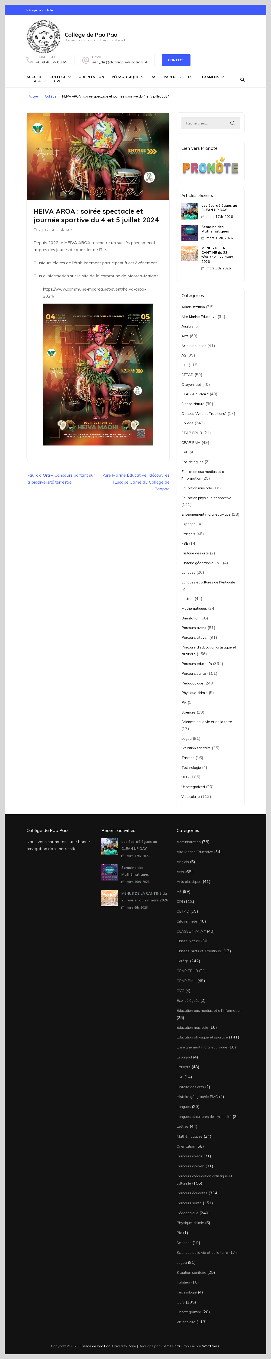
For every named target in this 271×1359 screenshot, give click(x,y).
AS (154, 77)
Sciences (188, 712)
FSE (191, 77)
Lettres (187, 598)
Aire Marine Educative (198, 316)
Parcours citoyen (194, 637)
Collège (57, 77)
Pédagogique (125, 77)
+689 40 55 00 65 (51, 62)
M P (69, 230)
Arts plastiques (193, 346)
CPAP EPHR (191, 433)
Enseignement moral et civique (206, 514)
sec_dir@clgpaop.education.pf (120, 62)
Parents (172, 77)
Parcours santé (193, 673)
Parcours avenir (193, 627)
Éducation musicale (196, 488)
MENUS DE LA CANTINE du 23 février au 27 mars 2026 (217, 255)
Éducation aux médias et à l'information (209, 1010)
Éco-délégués (192, 462)
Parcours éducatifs (196, 663)
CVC (58, 81)
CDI (184, 365)
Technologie (191, 767)
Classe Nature (192, 404)
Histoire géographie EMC (201, 563)
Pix (184, 702)
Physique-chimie (194, 693)
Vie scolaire (190, 796)
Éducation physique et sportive (206, 498)
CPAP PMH (190, 442)
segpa (186, 738)
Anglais (187, 326)
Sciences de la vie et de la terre (206, 722)
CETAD (187, 375)
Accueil (34, 77)
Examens (210, 77)
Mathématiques (194, 608)
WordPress (210, 1346)
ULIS (185, 777)
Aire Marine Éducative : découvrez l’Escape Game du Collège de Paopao (136, 481)
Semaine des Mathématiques (215, 229)
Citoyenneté (191, 384)
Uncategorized (193, 787)
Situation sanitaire (196, 748)
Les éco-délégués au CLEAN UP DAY (219, 207)
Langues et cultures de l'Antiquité (208, 582)
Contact (176, 60)
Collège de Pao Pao (91, 34)
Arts (185, 336)
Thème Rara (170, 1346)
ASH (38, 81)
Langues (188, 572)
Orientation (91, 77)
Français (188, 534)
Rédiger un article (39, 10)
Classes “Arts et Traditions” (203, 413)
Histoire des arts (195, 553)
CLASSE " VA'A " (195, 394)
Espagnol (188, 524)
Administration (193, 307)
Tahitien (187, 758)
